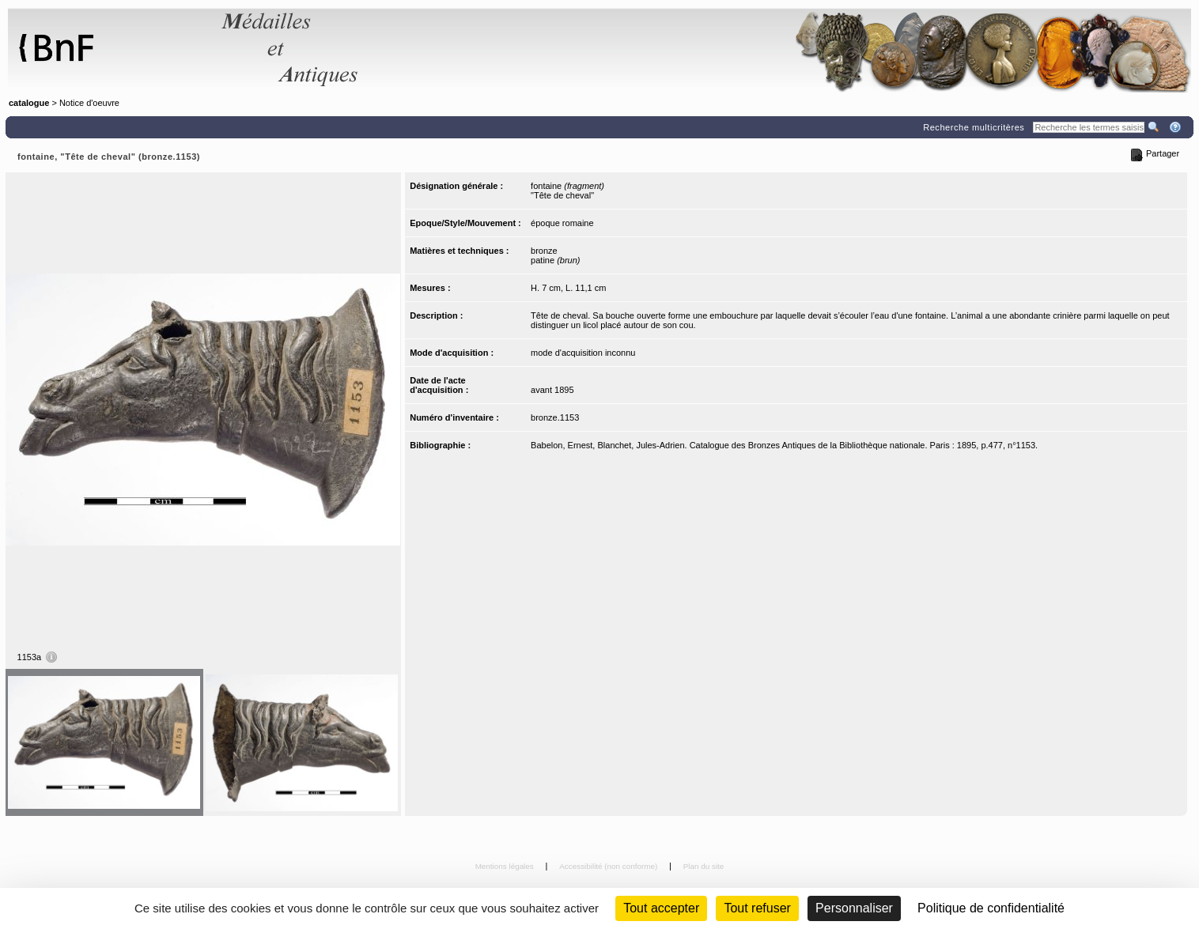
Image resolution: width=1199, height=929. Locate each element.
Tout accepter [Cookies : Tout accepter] (661, 908)
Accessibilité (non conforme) (609, 866)
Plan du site (703, 866)
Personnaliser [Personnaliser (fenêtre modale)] (854, 908)
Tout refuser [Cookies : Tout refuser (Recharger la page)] (757, 908)
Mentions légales (505, 866)
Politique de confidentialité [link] (991, 908)
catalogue (29, 103)
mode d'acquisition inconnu (583, 352)
